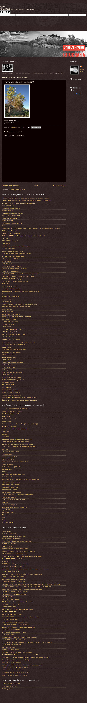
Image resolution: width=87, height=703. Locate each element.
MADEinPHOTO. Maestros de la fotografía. (14, 334)
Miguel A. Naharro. (7, 510)
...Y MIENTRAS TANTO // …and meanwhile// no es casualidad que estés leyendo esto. (27, 200)
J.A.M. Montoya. (6, 472)
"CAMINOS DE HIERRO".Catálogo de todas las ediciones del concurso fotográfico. (25, 198)
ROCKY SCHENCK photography (11, 377)
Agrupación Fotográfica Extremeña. (12, 411)
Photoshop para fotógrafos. (10, 370)
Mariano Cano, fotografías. (9, 505)
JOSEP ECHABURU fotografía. (11, 314)
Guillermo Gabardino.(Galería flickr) (12, 467)
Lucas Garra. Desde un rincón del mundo (14, 499)
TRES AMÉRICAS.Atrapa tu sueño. (12, 662)
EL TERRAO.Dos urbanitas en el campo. (13, 579)
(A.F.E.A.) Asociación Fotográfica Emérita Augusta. (16, 408)
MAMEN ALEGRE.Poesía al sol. (11, 629)
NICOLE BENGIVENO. (8, 354)
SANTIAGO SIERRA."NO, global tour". (13, 380)
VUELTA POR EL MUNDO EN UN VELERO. (14, 675)
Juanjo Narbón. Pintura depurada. (11, 492)
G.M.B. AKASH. (6, 301)
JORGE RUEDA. (7, 309)
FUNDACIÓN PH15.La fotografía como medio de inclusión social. (20, 291)
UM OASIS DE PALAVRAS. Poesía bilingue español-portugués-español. (22, 665)
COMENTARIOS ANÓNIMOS (10, 571)
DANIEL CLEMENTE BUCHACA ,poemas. (14, 576)
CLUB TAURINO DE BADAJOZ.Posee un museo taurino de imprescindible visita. (25, 569)
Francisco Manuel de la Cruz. (10, 457)
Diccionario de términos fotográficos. (12, 266)
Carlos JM (5, 434)
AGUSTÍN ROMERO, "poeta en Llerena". (14, 536)
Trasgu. (4, 520)
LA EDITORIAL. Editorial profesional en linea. (15, 622)
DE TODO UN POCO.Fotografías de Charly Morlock (17, 439)
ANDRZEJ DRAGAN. (8, 210)
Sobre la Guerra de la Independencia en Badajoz (16, 660)
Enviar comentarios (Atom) (17, 189)
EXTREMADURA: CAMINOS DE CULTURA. (14, 594)
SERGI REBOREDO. (8, 382)
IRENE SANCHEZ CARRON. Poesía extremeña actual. (18, 609)
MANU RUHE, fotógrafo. (9, 337)
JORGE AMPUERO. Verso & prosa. (12, 614)
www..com (77, 93)
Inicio (36, 186)
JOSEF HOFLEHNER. (8, 311)
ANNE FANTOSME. (7, 546)
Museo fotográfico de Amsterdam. (11, 352)
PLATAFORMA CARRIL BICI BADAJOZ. (13, 639)
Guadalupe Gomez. (7, 464)
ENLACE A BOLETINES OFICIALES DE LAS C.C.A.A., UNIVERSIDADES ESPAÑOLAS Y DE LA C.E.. (31, 584)
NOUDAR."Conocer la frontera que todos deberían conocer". (19, 637)
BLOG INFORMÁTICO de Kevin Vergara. (14, 559)
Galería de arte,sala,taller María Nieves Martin (15, 462)
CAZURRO (5, 238)
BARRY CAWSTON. (8, 221)
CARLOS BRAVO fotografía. (10, 231)
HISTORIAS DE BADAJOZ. (10, 607)
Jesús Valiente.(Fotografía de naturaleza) (14, 477)
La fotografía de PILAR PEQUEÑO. (12, 329)
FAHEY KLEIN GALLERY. (9, 286)
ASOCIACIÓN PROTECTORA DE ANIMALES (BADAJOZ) (18, 551)
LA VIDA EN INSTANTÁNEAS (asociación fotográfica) (17, 494)
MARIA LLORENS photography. (11, 339)
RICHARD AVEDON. (8, 375)
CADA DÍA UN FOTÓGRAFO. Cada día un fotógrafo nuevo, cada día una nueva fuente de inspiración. (31, 228)
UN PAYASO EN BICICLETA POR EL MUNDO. (15, 667)
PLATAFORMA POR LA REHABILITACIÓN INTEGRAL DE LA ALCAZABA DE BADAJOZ (27, 642)
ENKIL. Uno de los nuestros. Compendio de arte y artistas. (18, 276)
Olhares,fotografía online (9, 357)
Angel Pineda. (6, 416)
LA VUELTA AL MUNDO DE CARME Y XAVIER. (15, 624)
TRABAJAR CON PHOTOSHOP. (11, 395)
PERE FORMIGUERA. (8, 367)
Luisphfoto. (5, 502)
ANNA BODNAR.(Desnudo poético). (12, 213)
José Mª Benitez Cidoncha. (9, 489)
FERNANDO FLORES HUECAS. (11, 289)
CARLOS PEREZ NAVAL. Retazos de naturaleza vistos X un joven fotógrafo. (24, 236)
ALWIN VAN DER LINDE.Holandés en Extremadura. (17, 541)
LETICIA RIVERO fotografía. (10, 322)
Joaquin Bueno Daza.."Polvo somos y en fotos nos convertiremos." (21, 479)
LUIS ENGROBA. (7, 327)
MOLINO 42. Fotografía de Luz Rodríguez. (14, 344)
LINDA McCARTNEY (8, 324)
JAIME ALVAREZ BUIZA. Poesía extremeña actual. (16, 612)
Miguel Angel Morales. (8, 512)
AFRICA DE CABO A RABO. (10, 533)
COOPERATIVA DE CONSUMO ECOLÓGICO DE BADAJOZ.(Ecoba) (22, 574)
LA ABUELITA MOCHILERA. (10, 619)
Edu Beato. (5, 449)
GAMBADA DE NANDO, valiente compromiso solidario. (18, 602)
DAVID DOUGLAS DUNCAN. (10, 258)
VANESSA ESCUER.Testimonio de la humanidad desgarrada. (19, 397)
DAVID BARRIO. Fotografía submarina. (13, 256)
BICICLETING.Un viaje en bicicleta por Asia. (14, 554)
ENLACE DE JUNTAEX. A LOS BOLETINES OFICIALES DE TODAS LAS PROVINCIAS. (27, 586)
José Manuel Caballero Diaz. (10, 487)
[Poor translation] (7, 12)
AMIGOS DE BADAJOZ (9, 544)
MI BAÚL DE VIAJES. (8, 634)
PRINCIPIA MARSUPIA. (9, 647)
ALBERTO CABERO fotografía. (11, 208)
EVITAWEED (5, 284)
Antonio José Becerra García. (10, 419)
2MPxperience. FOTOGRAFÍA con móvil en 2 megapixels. (18, 203)
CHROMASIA (6, 243)
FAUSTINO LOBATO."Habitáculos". (12, 599)
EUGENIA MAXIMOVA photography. (12, 279)
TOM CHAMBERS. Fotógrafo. (10, 390)
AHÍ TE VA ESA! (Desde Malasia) (11, 538)
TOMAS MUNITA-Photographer (11, 392)
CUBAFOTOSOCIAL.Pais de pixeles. (12, 251)
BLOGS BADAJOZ (7, 561)
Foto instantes (6, 294)
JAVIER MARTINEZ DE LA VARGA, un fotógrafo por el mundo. (20, 304)
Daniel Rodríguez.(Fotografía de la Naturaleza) (15, 441)
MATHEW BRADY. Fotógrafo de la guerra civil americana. (18, 342)
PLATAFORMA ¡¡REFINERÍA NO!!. (12, 645)
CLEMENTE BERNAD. (8, 248)
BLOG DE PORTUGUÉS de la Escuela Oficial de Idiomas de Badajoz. (22, 556)
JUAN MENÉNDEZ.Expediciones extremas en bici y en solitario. (20, 617)
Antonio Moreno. (6, 421)
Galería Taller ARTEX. (8, 459)
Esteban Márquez (7, 454)
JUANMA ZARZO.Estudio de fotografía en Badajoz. (16, 316)
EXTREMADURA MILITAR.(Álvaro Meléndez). (15, 591)
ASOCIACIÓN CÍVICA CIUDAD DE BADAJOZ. (15, 548)
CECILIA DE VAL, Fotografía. (10, 241)
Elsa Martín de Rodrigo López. (10, 451)
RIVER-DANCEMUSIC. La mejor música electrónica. (17, 652)
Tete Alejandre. (6, 515)
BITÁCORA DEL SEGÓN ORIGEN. (12, 223)
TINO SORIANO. (7, 387)
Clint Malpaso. (6, 436)
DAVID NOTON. (6, 261)
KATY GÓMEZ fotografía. (9, 319)
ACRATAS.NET (6, 531)
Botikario (4, 226)
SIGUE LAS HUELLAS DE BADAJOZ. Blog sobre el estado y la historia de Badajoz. (26, 657)
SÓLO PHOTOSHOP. (8, 385)
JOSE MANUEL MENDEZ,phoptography (13, 474)
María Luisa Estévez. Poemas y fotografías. (14, 507)
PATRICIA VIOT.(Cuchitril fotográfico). (13, 362)
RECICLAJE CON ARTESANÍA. (11, 684)
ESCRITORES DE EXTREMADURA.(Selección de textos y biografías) (22, 589)
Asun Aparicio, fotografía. (9, 426)
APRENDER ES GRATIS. (9, 686)
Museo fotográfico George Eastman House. (14, 349)
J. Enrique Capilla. (7, 469)
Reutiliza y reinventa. (8, 689)
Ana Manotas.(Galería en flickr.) (11, 414)
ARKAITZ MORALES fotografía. (11, 215)
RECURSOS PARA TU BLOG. (10, 650)
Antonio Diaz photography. (9, 218)
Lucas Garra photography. (9, 497)
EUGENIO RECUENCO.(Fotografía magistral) (15, 281)
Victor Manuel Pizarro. (8, 522)
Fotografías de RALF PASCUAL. (11, 296)
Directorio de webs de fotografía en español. (14, 268)
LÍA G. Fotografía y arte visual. (10, 332)
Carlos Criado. (6, 431)
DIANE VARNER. (7, 263)
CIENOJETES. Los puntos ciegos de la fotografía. (16, 246)
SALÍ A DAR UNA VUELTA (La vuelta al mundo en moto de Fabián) (21, 655)
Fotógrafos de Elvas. (8, 299)
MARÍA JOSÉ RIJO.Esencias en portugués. (14, 632)
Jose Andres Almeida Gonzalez (11, 482)
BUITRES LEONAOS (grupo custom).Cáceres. (15, 564)
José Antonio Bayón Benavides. (11, 484)
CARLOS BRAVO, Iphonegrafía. (11, 233)
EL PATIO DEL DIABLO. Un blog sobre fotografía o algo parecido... (21, 274)
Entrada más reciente (10, 186)
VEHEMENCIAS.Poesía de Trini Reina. (13, 670)
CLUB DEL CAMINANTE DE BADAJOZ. (13, 566)
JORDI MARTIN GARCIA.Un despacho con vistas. (16, 306)
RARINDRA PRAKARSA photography (13, 372)
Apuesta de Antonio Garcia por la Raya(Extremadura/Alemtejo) (20, 424)
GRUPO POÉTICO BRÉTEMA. (11, 604)
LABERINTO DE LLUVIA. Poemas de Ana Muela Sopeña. (18, 627)
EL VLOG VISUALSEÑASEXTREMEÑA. (13, 581)
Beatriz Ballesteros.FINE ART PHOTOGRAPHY (15, 429)
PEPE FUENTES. (7, 365)
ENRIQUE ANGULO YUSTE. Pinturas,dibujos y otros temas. (19, 446)
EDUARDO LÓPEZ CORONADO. (11, 271)
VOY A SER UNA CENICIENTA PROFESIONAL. (16, 672)
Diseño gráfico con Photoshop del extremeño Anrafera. (17, 444)
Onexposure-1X (6, 359)
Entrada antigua (59, 186)
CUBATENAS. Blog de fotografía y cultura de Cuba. (17, 253)
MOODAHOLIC (6, 347)
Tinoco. (4, 517)
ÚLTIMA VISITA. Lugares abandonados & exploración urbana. (19, 400)
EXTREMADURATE (7, 597)
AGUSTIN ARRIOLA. (8, 205)
